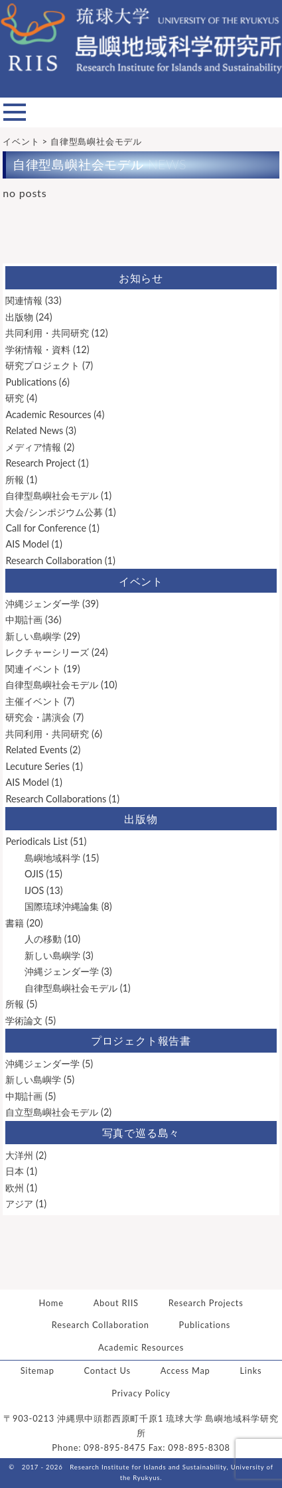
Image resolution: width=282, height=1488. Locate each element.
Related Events (36, 749)
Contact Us (107, 1370)
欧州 (14, 1187)
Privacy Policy (140, 1393)
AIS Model (27, 544)
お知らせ (141, 277)
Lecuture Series (37, 766)
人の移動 (43, 938)
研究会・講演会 (37, 717)
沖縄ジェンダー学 (42, 603)
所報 (14, 479)
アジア (19, 1203)
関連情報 (23, 300)
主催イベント (33, 701)
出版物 (19, 317)
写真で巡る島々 (141, 1132)
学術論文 (23, 1020)
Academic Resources (48, 414)
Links (250, 1370)
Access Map (185, 1370)
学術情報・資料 (37, 349)
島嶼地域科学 (52, 857)
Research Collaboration (53, 560)
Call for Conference (45, 528)
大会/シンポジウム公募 (54, 512)
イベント (141, 581)
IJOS (34, 890)
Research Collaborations (55, 798)
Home (50, 1303)
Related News (34, 430)
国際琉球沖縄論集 (62, 906)
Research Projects (206, 1303)
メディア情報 (33, 447)
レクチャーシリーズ (47, 652)
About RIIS (116, 1303)
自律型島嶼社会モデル (51, 495)
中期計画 (23, 619)
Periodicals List (36, 841)
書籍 (14, 923)
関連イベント (33, 668)
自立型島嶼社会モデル (51, 1112)
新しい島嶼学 (33, 636)
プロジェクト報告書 (141, 1040)
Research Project (40, 463)
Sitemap (37, 1370)
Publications (30, 382)
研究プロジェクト (42, 365)
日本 (14, 1171)
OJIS (34, 873)
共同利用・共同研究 (47, 332)
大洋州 (19, 1155)
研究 (14, 398)
